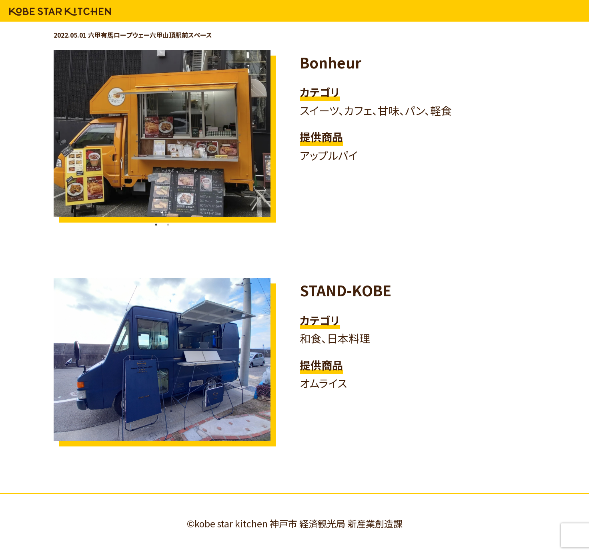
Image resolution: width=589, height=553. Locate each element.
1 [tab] (156, 225)
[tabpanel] (162, 133)
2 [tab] (168, 225)
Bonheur (330, 62)
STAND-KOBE (345, 290)
